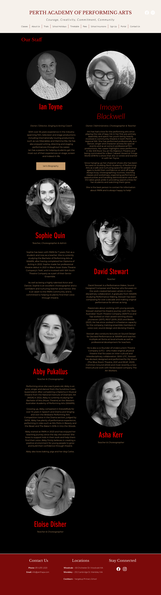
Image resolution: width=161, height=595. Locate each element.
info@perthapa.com (40, 572)
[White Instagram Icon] (124, 569)
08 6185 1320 (37, 567)
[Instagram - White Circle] (153, 13)
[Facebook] (147, 13)
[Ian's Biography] (50, 166)
